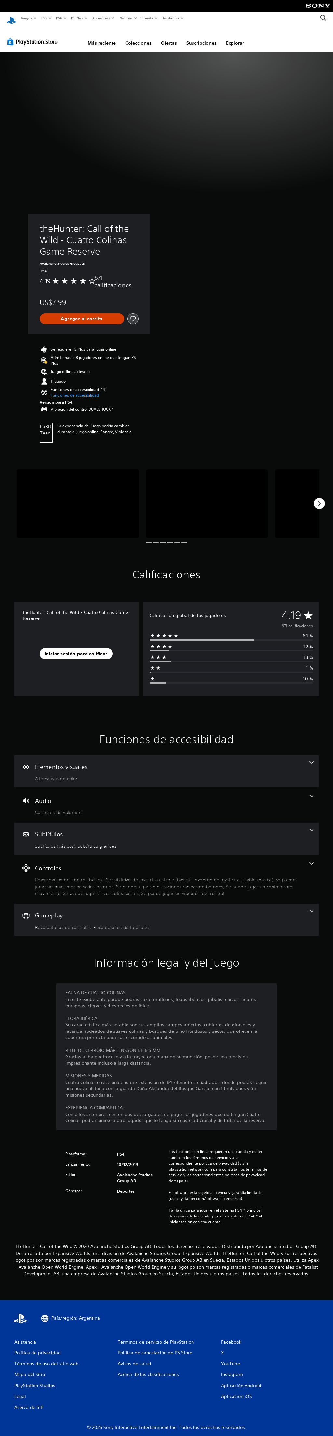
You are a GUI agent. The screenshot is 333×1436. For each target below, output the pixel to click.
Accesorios (101, 18)
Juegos (26, 18)
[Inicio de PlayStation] (11, 18)
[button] (75, 389)
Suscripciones (201, 37)
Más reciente (102, 37)
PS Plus (77, 18)
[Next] (319, 497)
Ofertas (169, 37)
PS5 (44, 18)
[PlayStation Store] (33, 35)
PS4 (59, 18)
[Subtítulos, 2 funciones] (166, 832)
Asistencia (170, 18)
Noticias (126, 18)
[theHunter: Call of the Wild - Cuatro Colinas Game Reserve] (78, 497)
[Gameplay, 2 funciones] (166, 914)
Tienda (147, 18)
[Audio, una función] (166, 799)
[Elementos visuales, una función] (166, 765)
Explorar (235, 37)
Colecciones (138, 37)
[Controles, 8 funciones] (166, 873)
